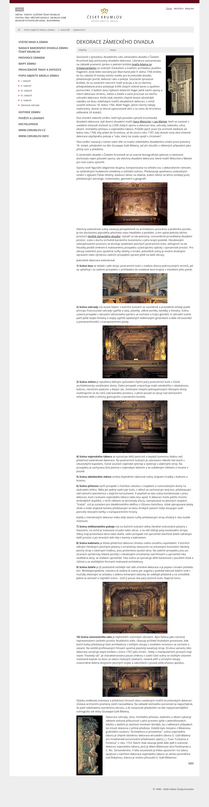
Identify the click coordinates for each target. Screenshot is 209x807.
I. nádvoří (26, 80)
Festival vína (22, 17)
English (189, 8)
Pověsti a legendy (31, 118)
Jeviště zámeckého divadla (104, 236)
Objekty (83, 49)
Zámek (19, 9)
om (191, 763)
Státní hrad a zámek (33, 42)
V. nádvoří (64, 29)
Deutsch (178, 8)
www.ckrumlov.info (33, 136)
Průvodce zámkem (31, 57)
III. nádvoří (26, 90)
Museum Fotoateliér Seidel (30, 20)
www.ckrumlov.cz (31, 130)
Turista (28, 14)
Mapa (113, 49)
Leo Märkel (160, 121)
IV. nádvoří (26, 95)
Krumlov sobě (58, 17)
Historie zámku (29, 112)
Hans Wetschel (142, 121)
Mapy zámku (27, 63)
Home (19, 29)
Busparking (53, 20)
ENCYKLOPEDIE (28, 124)
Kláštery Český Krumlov (46, 14)
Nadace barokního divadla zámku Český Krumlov (43, 50)
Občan (19, 14)
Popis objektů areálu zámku (39, 29)
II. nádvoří (26, 85)
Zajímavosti (79, 29)
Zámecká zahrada (30, 105)
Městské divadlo (40, 17)
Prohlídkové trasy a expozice (39, 69)
